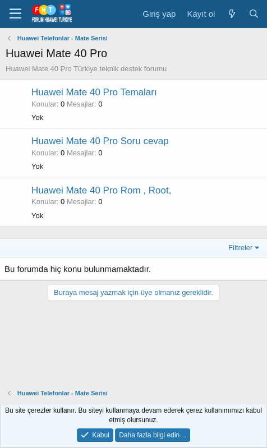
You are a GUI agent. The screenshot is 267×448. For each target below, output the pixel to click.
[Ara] (254, 13)
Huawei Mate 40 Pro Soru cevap (100, 141)
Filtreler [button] (240, 247)
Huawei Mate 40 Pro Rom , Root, (101, 190)
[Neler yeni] (231, 13)
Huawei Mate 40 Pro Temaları (94, 92)
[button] (15, 14)
